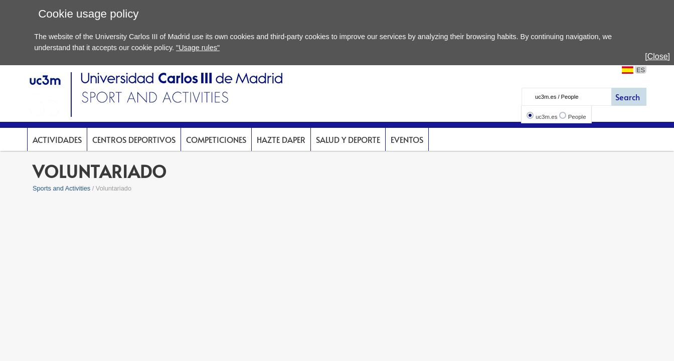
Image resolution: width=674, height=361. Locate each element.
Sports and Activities (61, 188)
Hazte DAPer (281, 139)
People (577, 117)
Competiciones (216, 139)
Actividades (57, 139)
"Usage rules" (198, 48)
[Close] (657, 56)
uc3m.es (547, 117)
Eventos (407, 139)
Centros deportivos (134, 139)
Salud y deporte (348, 139)
